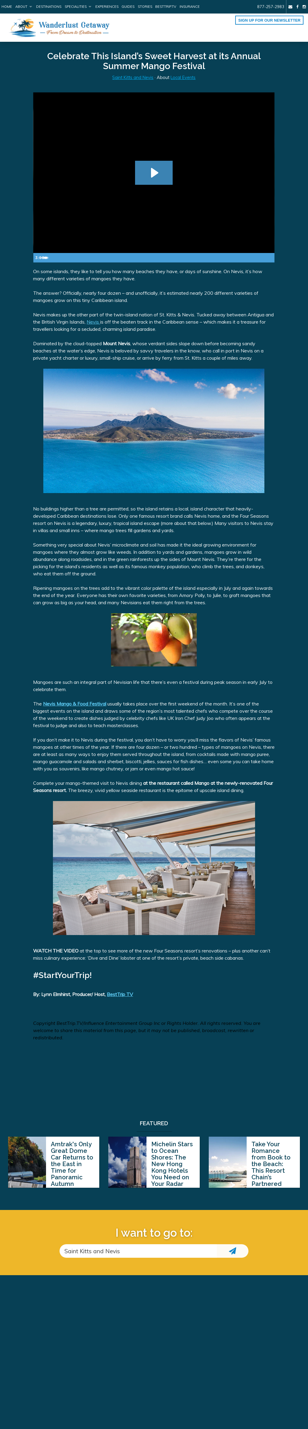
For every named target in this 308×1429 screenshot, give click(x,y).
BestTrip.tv (165, 7)
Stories (145, 7)
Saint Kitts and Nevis (132, 77)
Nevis (93, 322)
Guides (128, 7)
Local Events (183, 77)
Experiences (107, 7)
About (21, 7)
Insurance (190, 7)
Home (7, 7)
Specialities (76, 7)
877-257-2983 (270, 6)
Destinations (48, 7)
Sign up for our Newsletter (269, 20)
